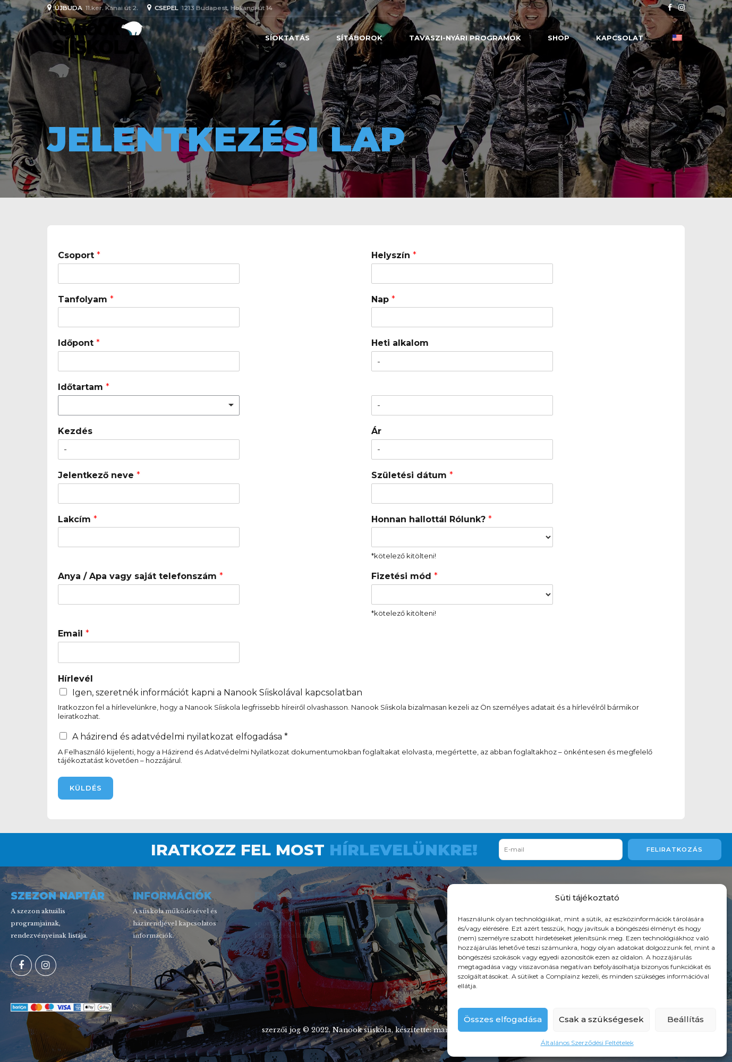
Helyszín (393, 255)
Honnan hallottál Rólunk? (431, 519)
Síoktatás (287, 37)
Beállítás (685, 1019)
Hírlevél (75, 679)
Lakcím (77, 519)
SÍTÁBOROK (359, 37)
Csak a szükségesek (601, 1019)
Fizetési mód (404, 576)
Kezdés (75, 431)
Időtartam (83, 387)
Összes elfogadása (503, 1019)
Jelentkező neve (99, 475)
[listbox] (149, 405)
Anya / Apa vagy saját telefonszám (140, 576)
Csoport (79, 255)
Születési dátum (412, 475)
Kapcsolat (619, 37)
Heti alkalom (400, 343)
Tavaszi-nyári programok (465, 37)
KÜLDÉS (86, 788)
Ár (376, 431)
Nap (383, 299)
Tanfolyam (86, 299)
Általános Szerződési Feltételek (587, 1043)
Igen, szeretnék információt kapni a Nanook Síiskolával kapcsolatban (217, 692)
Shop (558, 37)
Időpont (79, 343)
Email (73, 633)
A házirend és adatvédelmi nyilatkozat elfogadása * (180, 737)
